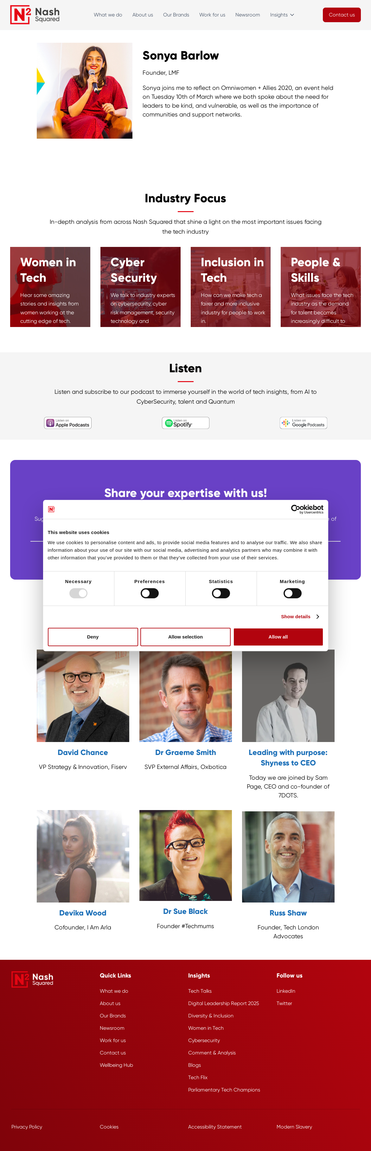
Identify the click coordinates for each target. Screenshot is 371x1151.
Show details (295, 616)
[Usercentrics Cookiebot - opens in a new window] (295, 509)
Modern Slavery (294, 1127)
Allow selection (185, 636)
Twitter (284, 1003)
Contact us (113, 1053)
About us (142, 15)
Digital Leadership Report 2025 (223, 1003)
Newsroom (247, 15)
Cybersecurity (204, 1040)
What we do (108, 15)
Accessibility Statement (215, 1127)
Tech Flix (198, 1077)
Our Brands (176, 15)
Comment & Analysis (212, 1053)
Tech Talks (200, 991)
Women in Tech (206, 1028)
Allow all (278, 636)
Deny (93, 636)
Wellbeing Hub (116, 1065)
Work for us (212, 15)
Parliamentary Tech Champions (224, 1090)
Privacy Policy (26, 1127)
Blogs (194, 1065)
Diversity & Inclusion (210, 1016)
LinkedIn (286, 991)
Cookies (109, 1127)
